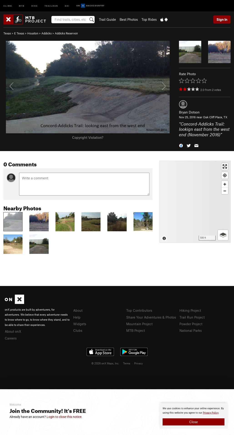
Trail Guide (107, 19)
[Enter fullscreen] (224, 166)
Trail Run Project (192, 317)
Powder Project (190, 324)
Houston (32, 33)
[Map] (195, 201)
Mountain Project (139, 324)
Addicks (46, 33)
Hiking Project (190, 310)
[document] (193, 415)
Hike (34, 5)
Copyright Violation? (87, 137)
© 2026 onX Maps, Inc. (105, 363)
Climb (7, 5)
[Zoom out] (224, 191)
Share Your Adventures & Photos (151, 317)
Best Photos (129, 19)
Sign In (221, 19)
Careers (11, 338)
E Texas (19, 33)
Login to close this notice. (64, 417)
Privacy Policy (211, 412)
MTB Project (135, 330)
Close (193, 422)
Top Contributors (139, 310)
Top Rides (149, 19)
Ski (67, 5)
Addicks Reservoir (66, 33)
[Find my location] (224, 175)
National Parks (190, 330)
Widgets (79, 324)
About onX (13, 331)
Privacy (138, 363)
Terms (126, 363)
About (78, 310)
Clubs (77, 330)
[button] (181, 145)
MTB (22, 5)
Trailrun (51, 5)
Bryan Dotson (189, 112)
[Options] (223, 235)
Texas (7, 33)
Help (77, 317)
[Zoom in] (224, 184)
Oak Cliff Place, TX (215, 117)
